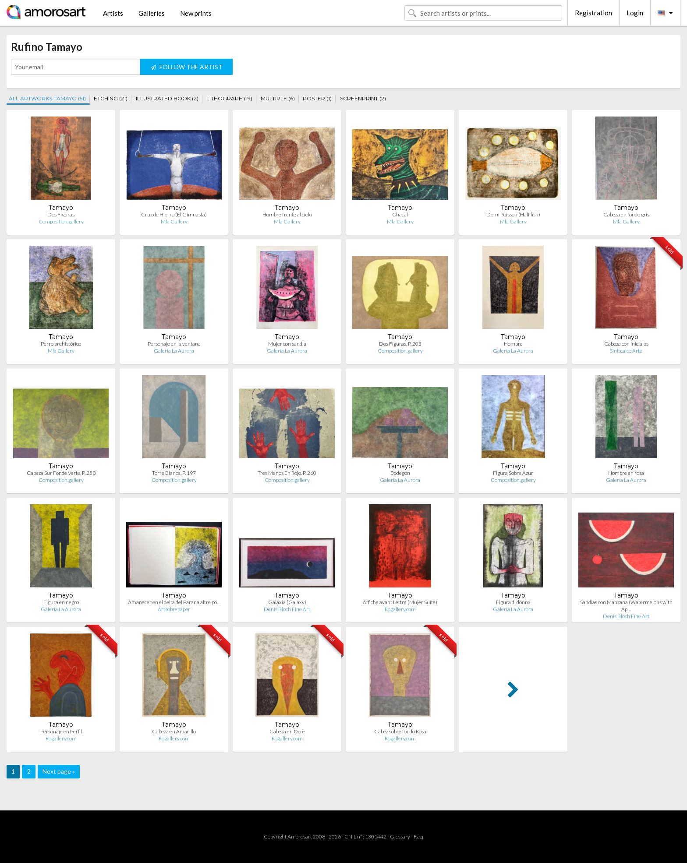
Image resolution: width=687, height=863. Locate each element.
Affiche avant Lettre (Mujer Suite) (400, 602)
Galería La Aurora (174, 350)
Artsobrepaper (174, 609)
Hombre (513, 343)
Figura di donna (513, 602)
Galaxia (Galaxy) (287, 602)
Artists (113, 13)
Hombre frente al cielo (287, 214)
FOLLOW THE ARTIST (187, 67)
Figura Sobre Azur (513, 473)
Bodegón (400, 473)
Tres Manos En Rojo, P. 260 (287, 473)
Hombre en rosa (626, 473)
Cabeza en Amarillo (174, 731)
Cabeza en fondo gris (626, 214)
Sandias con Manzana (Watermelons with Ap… (626, 605)
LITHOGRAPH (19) (229, 98)
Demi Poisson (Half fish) (513, 214)
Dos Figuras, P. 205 (400, 343)
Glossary (400, 836)
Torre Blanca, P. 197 (174, 473)
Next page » (58, 771)
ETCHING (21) (110, 98)
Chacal (400, 214)
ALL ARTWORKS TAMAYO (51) (47, 98)
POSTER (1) (317, 98)
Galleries (151, 13)
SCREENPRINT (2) (363, 98)
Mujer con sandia (287, 343)
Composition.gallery (61, 221)
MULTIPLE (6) (278, 98)
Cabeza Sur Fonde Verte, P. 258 (61, 473)
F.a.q (418, 836)
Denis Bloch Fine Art (287, 609)
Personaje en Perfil (61, 731)
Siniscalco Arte (626, 350)
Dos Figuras (60, 214)
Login (635, 13)
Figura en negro (61, 602)
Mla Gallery (174, 221)
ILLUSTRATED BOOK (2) (167, 98)
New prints (196, 13)
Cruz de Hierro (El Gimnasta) (174, 214)
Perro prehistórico (61, 343)
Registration (593, 13)
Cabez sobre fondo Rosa (400, 731)
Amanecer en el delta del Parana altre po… (174, 602)
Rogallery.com (400, 609)
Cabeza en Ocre (287, 731)
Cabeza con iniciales (626, 343)
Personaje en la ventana (174, 343)
